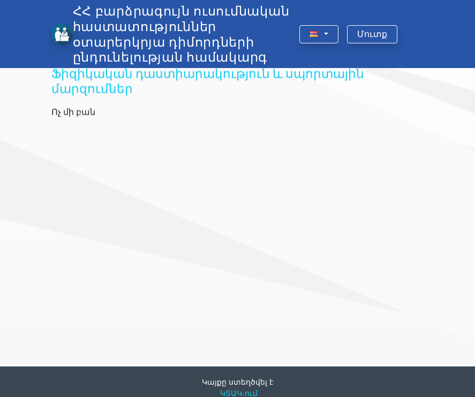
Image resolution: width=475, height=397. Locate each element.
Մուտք (372, 34)
